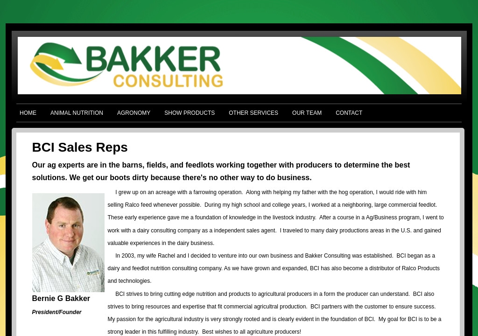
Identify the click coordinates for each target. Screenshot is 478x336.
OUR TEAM (307, 113)
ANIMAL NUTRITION (76, 113)
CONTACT (349, 113)
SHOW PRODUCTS (189, 113)
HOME (28, 113)
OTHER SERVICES (253, 113)
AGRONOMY (133, 113)
